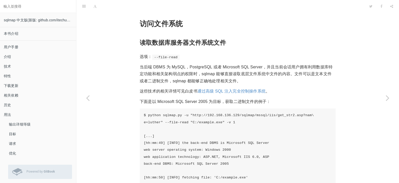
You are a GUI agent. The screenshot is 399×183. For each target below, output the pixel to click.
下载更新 (11, 86)
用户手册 (11, 47)
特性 (7, 76)
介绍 (7, 57)
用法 (7, 115)
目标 (12, 134)
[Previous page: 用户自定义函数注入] (87, 98)
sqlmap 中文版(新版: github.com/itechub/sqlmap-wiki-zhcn (40, 20)
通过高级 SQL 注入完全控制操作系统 (231, 78)
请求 (12, 144)
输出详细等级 (20, 124)
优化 (12, 153)
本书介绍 (11, 34)
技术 (7, 66)
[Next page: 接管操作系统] (387, 98)
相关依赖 (11, 95)
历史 (7, 105)
